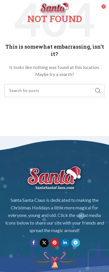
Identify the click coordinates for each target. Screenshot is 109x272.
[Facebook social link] (33, 243)
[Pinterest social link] (54, 243)
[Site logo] (54, 8)
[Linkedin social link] (65, 243)
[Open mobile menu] (14, 9)
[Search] (54, 90)
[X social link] (44, 243)
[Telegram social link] (75, 243)
